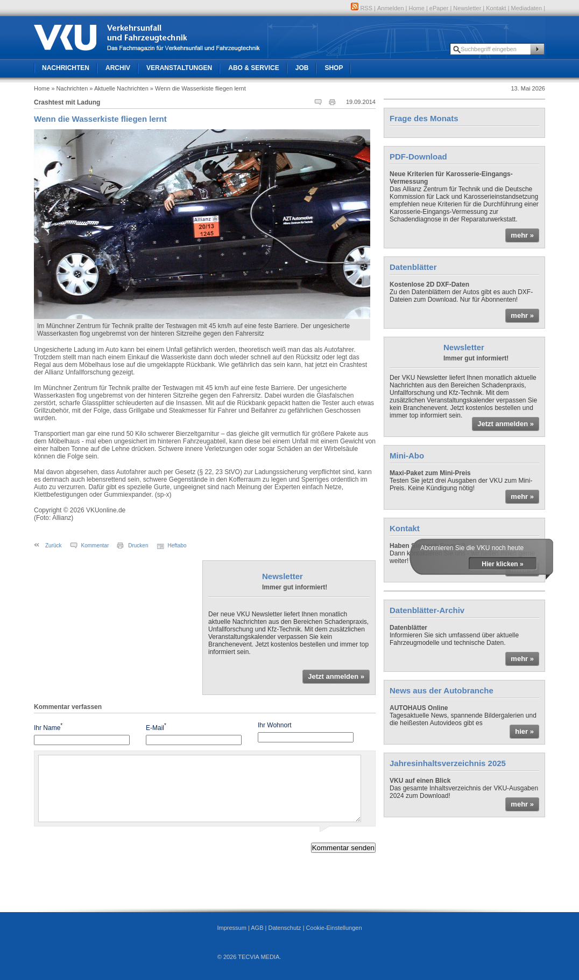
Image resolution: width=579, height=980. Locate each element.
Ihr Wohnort (274, 725)
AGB (257, 928)
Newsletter (467, 8)
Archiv (117, 68)
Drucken (138, 545)
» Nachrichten (69, 88)
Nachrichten (65, 68)
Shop (333, 68)
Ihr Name (48, 727)
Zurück (53, 545)
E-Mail (156, 727)
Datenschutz (284, 928)
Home (417, 8)
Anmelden (390, 8)
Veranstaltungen (179, 68)
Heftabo (177, 545)
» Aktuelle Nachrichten (118, 88)
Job (302, 68)
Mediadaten (526, 8)
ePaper (438, 8)
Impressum (231, 928)
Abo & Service (253, 68)
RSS (361, 8)
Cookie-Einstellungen (334, 928)
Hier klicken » (502, 564)
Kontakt (496, 8)
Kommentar (95, 545)
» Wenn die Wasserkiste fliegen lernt (198, 88)
